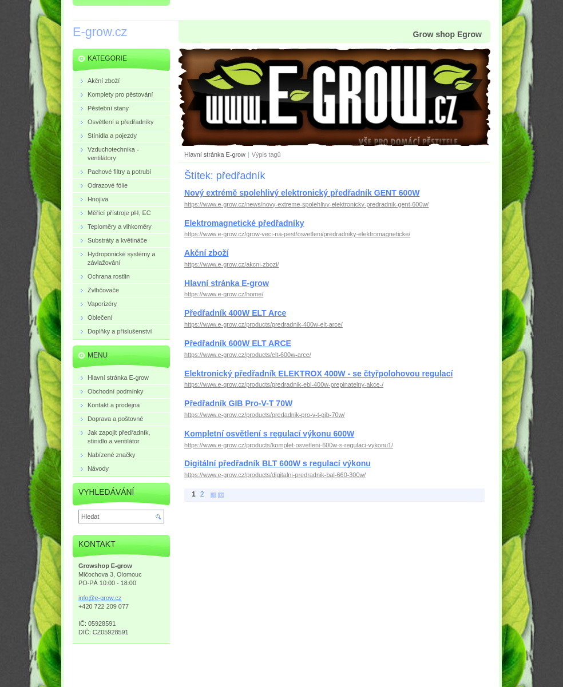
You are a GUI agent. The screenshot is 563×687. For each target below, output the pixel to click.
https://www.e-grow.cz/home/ (223, 294)
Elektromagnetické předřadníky (244, 223)
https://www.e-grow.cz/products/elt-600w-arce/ (247, 354)
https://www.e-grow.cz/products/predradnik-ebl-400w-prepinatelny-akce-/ (283, 384)
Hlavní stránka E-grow (214, 154)
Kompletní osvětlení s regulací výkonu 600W (269, 433)
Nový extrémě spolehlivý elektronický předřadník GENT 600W (302, 192)
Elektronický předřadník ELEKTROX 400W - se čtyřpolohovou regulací (318, 373)
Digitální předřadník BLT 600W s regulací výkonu (277, 463)
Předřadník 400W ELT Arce (235, 312)
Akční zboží (206, 252)
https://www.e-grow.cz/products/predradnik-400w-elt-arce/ (263, 324)
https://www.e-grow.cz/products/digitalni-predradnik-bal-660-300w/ (275, 474)
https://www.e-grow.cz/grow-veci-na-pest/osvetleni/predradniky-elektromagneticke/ (297, 234)
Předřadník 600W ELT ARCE (237, 343)
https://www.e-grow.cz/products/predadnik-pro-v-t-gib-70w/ (264, 414)
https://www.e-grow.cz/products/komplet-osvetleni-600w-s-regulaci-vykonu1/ (288, 445)
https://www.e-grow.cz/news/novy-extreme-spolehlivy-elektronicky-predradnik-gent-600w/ (306, 204)
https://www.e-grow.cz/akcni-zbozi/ (231, 264)
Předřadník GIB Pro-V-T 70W (238, 403)
